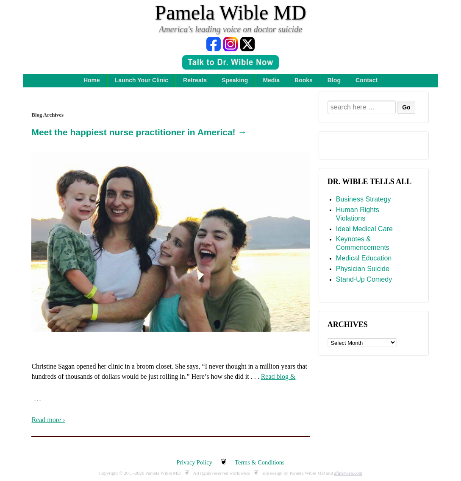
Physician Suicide (362, 268)
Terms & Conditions (259, 462)
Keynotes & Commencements (362, 243)
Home (91, 80)
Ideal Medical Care (364, 228)
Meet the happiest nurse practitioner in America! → (139, 132)
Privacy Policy (194, 462)
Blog (334, 80)
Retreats (195, 80)
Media (271, 80)
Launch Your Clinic (141, 80)
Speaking (235, 80)
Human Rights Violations (357, 214)
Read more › (48, 419)
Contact (366, 80)
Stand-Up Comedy (364, 279)
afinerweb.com (348, 472)
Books (303, 80)
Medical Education (364, 258)
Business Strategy (363, 199)
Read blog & (278, 376)
